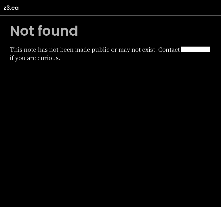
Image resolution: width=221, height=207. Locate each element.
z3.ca (11, 8)
